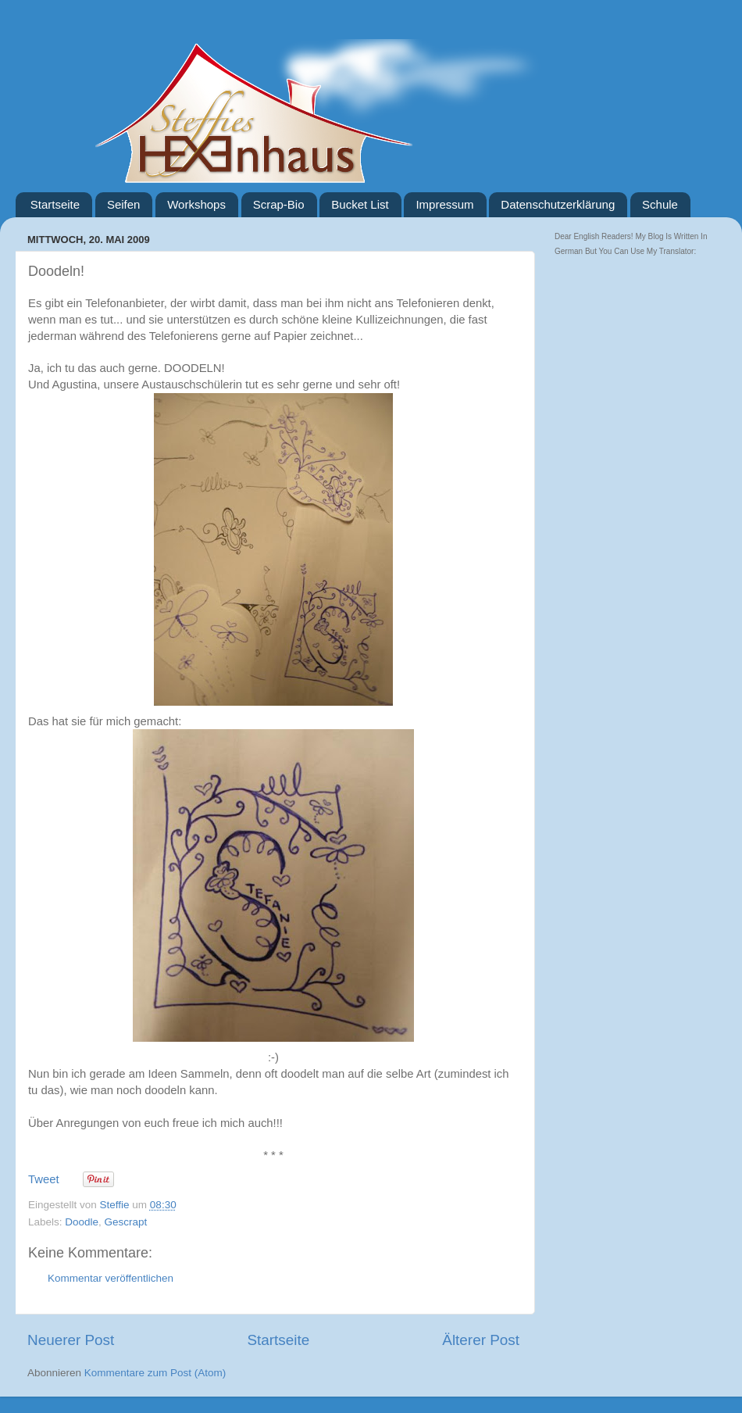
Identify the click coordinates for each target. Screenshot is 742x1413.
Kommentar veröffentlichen (110, 1278)
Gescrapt (126, 1222)
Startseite (55, 204)
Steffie (116, 1205)
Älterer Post (480, 1340)
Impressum (444, 204)
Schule (660, 204)
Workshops (196, 204)
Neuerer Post (70, 1340)
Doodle (81, 1222)
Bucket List (359, 204)
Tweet (43, 1179)
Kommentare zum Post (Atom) (155, 1373)
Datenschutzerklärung (558, 204)
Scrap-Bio (279, 204)
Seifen (124, 204)
